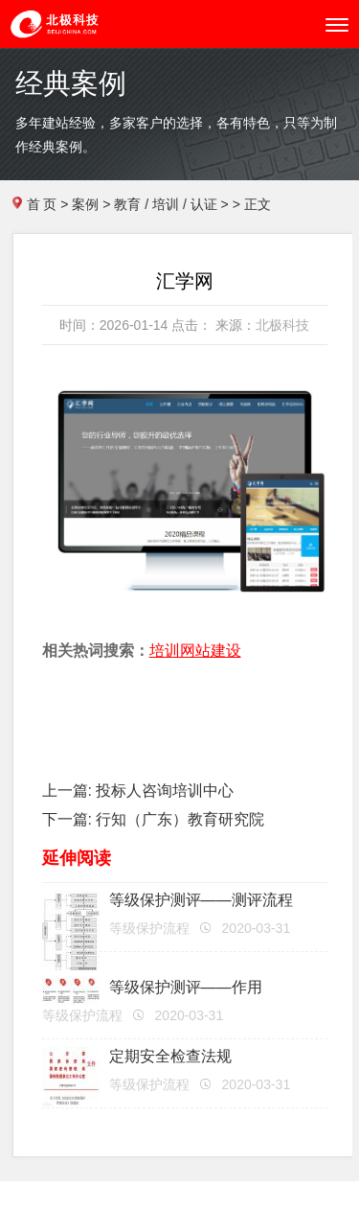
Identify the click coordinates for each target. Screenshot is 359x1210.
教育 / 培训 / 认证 (165, 204)
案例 (85, 204)
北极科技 (282, 325)
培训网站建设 (195, 650)
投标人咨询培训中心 (165, 790)
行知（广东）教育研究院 (180, 819)
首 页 (42, 204)
